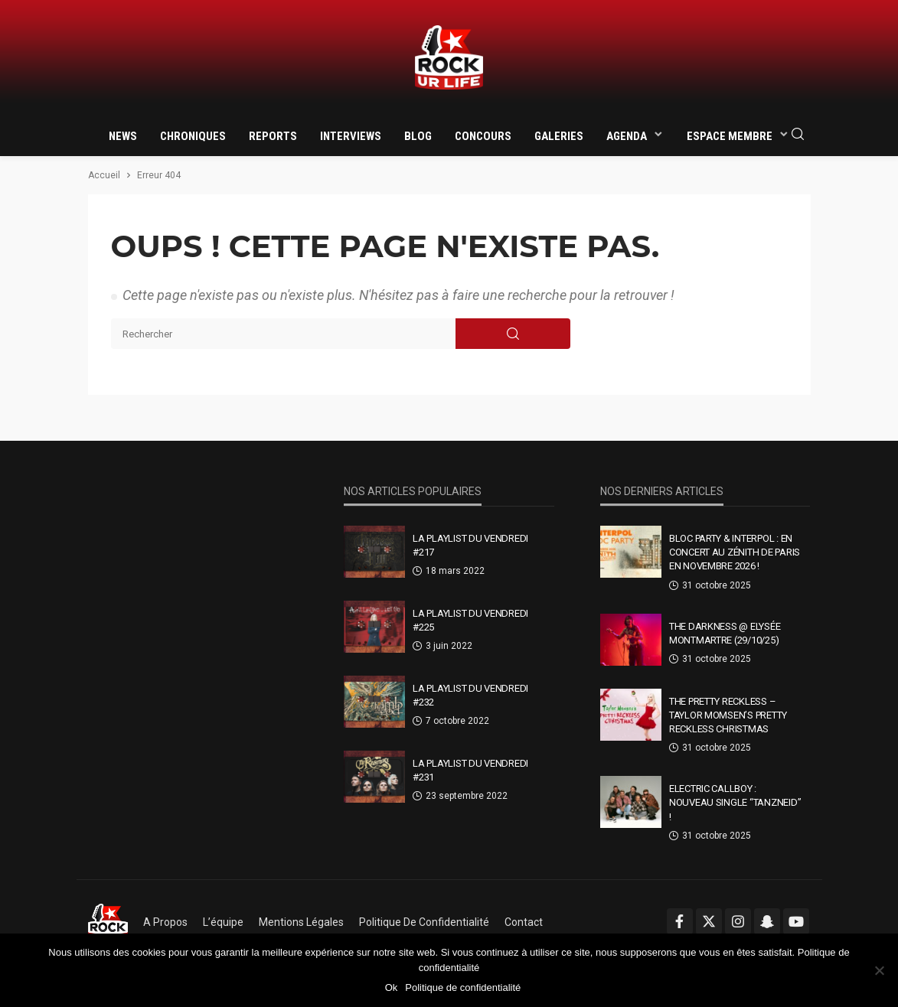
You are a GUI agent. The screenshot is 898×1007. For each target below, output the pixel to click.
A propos (165, 922)
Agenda (626, 136)
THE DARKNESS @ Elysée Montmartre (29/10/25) (725, 633)
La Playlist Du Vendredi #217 (470, 545)
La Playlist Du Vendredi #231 (470, 770)
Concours (483, 136)
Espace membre (729, 136)
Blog (418, 136)
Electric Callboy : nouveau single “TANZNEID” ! (735, 802)
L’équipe (223, 922)
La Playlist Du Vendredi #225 (470, 620)
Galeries (558, 136)
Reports (273, 136)
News (123, 136)
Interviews (350, 136)
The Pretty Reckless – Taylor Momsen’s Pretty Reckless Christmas (728, 715)
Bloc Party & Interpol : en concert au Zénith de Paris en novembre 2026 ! (734, 552)
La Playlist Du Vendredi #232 (470, 695)
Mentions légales (301, 922)
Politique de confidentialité (424, 922)
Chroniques (193, 136)
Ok (391, 987)
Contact (524, 922)
